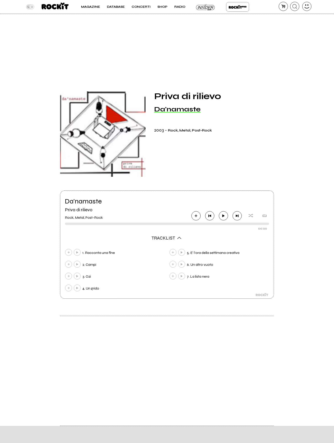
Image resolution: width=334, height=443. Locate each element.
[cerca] (294, 6)
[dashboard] (306, 6)
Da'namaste (177, 109)
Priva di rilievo (78, 210)
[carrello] (283, 6)
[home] (55, 7)
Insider (205, 6)
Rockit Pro (237, 7)
